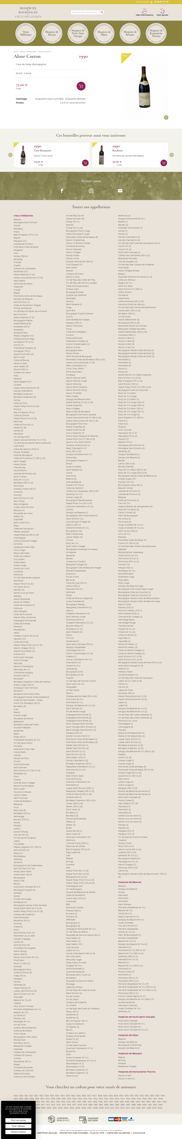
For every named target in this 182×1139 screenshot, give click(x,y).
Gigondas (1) (124, 638)
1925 (68, 1096)
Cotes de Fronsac (22, 624)
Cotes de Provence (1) (128, 500)
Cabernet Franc (125, 690)
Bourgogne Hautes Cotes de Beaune (31, 697)
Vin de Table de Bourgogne (27, 578)
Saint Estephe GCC (23, 382)
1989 (139, 1105)
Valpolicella (123, 298)
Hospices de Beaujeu (130, 1053)
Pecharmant (20, 1040)
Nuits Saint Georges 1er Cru (27, 887)
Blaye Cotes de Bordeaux (78, 412)
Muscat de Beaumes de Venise (80, 892)
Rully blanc (123, 580)
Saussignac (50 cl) (22, 1061)
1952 (53, 1102)
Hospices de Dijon (128, 1035)
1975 (64, 1105)
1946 (139, 1099)
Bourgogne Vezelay (75, 605)
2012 (117, 1108)
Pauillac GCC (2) (126, 482)
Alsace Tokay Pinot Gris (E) (26, 406)
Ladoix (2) (122, 706)
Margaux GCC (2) (126, 834)
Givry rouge (19, 550)
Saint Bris (70, 311)
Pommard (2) (124, 522)
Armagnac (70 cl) (22, 351)
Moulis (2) (123, 372)
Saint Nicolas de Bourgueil (79, 356)
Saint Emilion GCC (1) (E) (130, 657)
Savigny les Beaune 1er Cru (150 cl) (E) (136, 751)
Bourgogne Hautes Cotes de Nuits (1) (136, 350)
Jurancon (18, 492)
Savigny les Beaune (23, 299)
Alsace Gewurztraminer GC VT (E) (30, 440)
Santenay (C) (124, 1012)
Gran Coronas (124, 430)
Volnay (17, 400)
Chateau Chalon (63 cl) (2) (26, 636)
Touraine (18, 746)
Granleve (70, 865)
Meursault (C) (124, 947)
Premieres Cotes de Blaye (26, 247)
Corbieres (18, 572)
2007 (89, 1108)
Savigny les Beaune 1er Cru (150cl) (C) (136, 999)
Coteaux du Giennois (24, 1071)
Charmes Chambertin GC (78, 782)
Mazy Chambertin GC (76, 448)
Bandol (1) (123, 222)
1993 (160, 1105)
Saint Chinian (20, 477)
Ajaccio (69, 611)
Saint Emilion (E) (22, 945)
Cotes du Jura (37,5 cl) (76, 583)
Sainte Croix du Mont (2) (130, 819)
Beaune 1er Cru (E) (22, 1000)
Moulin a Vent (20, 363)
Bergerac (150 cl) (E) (128, 788)
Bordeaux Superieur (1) (77, 1070)
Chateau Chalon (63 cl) (24, 489)
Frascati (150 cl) (73, 911)
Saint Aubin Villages (75, 546)
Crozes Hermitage (22, 899)
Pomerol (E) (19, 1019)
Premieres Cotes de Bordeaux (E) (82, 237)
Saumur (70, 301)
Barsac (121, 461)
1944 (117, 1099)
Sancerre (18, 862)
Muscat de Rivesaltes (76, 819)
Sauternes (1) (72, 1015)
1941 (85, 1099)
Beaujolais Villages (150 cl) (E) (80, 791)
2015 (133, 1108)
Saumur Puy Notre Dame (78, 442)
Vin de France (72, 690)
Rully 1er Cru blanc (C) (128, 399)
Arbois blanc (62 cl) (23, 875)
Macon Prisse (72, 353)
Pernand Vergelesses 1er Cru (27, 1009)
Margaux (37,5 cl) (74, 733)
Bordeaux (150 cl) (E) (23, 483)
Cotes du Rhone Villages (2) (131, 654)
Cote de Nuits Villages (24, 783)
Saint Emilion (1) (21, 850)
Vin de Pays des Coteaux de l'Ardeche (136, 265)
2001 (54, 1108)
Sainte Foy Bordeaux (24, 786)
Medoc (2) (71, 825)
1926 (78, 1096)
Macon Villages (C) (127, 865)
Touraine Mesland (22, 728)
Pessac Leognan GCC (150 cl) (27, 847)
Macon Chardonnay (75, 240)
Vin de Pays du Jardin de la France (30, 311)
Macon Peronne (73, 384)
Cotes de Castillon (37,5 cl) (26, 449)
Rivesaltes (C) (20, 774)
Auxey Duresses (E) (75, 601)
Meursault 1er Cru (74, 589)
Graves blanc (20, 752)
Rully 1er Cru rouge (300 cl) (131, 405)
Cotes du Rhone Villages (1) (131, 650)
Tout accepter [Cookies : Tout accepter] (18, 1120)
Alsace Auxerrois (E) (75, 430)
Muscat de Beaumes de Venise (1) (134, 791)
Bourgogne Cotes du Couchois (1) (134, 592)
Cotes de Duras (21, 642)
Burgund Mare (21, 333)
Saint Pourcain (21, 798)
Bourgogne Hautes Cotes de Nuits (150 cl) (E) (140, 663)
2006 (83, 1108)
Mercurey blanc (73, 957)
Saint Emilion (20, 315)
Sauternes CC (72, 641)
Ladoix (17, 841)
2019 (154, 1108)
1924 (57, 1096)
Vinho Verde (19, 1034)
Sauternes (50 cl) (74, 831)
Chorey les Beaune (23, 308)
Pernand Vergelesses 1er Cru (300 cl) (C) (137, 990)
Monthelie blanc (126, 574)
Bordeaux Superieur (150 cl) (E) (81, 800)
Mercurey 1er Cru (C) (76, 770)
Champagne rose (74, 886)
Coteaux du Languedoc (25, 269)
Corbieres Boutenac (23, 1068)
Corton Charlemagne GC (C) (131, 996)
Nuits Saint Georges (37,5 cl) (79, 644)
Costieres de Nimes (75, 246)
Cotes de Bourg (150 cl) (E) (131, 301)
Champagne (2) (125, 727)
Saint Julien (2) (73, 810)
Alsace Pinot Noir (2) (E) (77, 874)
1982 (101, 1105)
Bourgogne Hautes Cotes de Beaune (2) (137, 476)
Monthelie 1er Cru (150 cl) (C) (132, 950)
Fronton (70, 335)
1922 (36, 1096)
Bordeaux (117, 150)
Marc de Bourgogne (128, 516)
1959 (127, 1102)
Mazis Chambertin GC (76, 366)
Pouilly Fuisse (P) (126, 972)
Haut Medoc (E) (21, 367)
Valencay (18, 859)
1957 (106, 1102)
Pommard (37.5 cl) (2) (128, 562)
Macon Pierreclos (74, 326)
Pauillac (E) (19, 590)
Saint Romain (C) (74, 709)
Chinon (17, 761)
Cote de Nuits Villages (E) (78, 522)
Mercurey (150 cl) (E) (128, 868)
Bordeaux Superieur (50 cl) (79, 764)
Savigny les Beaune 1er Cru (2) (132, 712)
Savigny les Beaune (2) (129, 458)
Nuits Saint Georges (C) (129, 1027)
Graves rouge (20, 715)
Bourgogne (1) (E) (74, 672)
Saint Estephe (20, 611)
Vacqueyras (71, 669)
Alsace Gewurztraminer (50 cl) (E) (82, 421)
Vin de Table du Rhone (77, 932)
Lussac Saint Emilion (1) (129, 739)
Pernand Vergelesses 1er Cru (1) (81, 1061)
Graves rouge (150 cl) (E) (130, 773)
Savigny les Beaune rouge (130, 586)
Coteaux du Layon (22, 373)
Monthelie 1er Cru (74, 703)
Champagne (20, 538)
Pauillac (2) (123, 828)
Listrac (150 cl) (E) (126, 464)
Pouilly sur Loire (21, 569)
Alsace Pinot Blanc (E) (24, 651)
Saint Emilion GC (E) (23, 498)
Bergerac (18, 804)
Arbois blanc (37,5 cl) (76, 898)
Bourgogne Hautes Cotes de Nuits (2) (136, 353)
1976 (69, 1105)
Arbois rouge (20, 565)
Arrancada (71, 901)
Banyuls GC (19, 510)
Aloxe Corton (44, 52)
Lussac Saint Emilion (24, 507)
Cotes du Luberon (22, 556)
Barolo (69, 1030)
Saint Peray (19, 501)
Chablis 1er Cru (73, 666)
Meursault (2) (124, 810)
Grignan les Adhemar (76, 295)
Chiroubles (19, 844)
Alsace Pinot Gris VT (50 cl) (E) (80, 439)
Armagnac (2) (72, 1027)
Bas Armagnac (21, 504)
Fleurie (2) (123, 424)
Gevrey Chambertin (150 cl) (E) (80, 953)
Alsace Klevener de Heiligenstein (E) (135, 507)
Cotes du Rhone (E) (23, 973)
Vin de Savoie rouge (75, 712)
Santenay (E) (20, 985)
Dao (68, 868)
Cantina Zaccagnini (23, 455)
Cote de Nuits (72, 947)
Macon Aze (19, 881)
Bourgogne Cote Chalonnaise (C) (82, 516)
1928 (100, 1096)
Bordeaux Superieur (23, 394)
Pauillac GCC (20, 639)
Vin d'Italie (71, 1005)
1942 (95, 1099)
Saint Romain (20, 768)
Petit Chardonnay (74, 534)
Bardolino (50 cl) (22, 921)
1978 (79, 1105)
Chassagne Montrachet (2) (78, 718)
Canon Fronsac (21, 660)
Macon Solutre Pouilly (76, 390)
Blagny (121, 274)
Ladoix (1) (122, 703)
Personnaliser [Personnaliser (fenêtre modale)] (18, 1132)
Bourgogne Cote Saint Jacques (81, 415)
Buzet (69, 828)
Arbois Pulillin (125, 292)
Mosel (69, 595)
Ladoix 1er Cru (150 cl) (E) (130, 681)
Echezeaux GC (20, 902)
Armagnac (71, 552)
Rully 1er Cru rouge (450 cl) (131, 402)
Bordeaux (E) (20, 706)
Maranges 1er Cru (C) (128, 862)
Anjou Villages (73, 409)
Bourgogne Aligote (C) (129, 859)
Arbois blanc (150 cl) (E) (129, 311)
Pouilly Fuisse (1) (126, 800)
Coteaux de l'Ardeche (76, 1002)
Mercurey (18, 422)
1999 (43, 1108)
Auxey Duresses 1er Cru (77, 1058)
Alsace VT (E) (72, 1039)
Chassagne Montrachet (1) (78, 715)
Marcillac (18, 663)
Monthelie (18, 581)
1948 (160, 1099)
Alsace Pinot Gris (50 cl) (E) (79, 503)
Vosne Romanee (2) (75, 972)
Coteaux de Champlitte (25, 1052)
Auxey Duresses (73, 467)
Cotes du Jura (20, 403)
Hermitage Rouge (127, 623)
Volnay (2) (123, 234)
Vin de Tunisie (72, 996)
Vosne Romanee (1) (75, 969)
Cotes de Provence (23, 614)
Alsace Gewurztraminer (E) (26, 388)
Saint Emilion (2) (74, 993)
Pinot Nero (19, 960)
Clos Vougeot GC (74, 265)
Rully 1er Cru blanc (127, 393)
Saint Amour (72, 1042)
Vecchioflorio (20, 471)
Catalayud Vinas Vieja (24, 749)
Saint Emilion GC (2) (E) (129, 378)
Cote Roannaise (42, 150)
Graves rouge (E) (74, 497)
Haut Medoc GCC (74, 944)
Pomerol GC (124, 565)
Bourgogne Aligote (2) (24, 890)
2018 (149, 1108)
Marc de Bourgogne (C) (129, 935)
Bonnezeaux (19, 856)
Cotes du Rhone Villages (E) (79, 598)
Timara (69, 540)
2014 (128, 1108)
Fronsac (17, 262)
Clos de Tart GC (21, 835)
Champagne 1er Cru (75, 650)
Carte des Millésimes (118, 1133)
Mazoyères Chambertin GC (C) (80, 767)
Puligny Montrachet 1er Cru (131, 219)
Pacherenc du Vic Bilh (24, 936)
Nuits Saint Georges (23, 657)
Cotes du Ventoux (126, 280)
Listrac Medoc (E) (74, 537)
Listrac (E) (18, 942)
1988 (133, 1105)
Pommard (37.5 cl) (75, 620)
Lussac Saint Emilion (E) (25, 991)
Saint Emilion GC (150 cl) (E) (27, 771)
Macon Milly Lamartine (25, 617)
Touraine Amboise (22, 792)
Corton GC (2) (124, 249)
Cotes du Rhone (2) (127, 635)
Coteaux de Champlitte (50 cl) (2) (134, 255)
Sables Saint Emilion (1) (77, 745)
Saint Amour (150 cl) (128, 531)
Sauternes (18, 731)
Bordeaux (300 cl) (126, 314)
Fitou (16, 777)
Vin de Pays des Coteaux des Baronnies (137, 546)
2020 (160, 1108)
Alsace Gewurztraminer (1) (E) (132, 696)
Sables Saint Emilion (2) (77, 748)
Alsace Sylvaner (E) (75, 219)
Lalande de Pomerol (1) (129, 491)
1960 (138, 1102)
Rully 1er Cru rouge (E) (129, 415)
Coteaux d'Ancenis (75, 274)
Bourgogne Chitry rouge (78, 231)
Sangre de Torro (21, 758)
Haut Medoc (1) (73, 938)
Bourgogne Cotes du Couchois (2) (134, 595)
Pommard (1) (124, 519)
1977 (74, 1105)
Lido (68, 856)
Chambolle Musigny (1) (77, 341)
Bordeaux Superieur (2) (77, 1073)
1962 (148, 1102)
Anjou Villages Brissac (129, 271)
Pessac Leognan (21, 532)
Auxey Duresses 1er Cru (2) (131, 528)
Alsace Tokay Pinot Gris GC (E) (28, 911)
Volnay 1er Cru (73, 222)
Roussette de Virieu (23, 513)
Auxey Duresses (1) (75, 1024)
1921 (26, 1096)
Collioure (18, 608)
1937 (42, 1099)
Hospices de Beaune (129, 882)
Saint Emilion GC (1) (75, 751)
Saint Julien (19, 357)
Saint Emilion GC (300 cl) (130, 289)
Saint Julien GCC (22, 523)
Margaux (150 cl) (74, 323)
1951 (43, 1102)
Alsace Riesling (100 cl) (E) (26, 535)
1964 (159, 1102)
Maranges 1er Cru (22, 1022)
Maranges (71, 298)
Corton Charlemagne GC (78, 344)
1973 (53, 1105)
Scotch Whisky (21, 832)
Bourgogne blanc (74, 350)
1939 (64, 1099)
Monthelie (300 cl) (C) (128, 981)
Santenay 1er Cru (74, 494)
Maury (69, 635)
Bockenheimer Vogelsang (130, 552)
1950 (38, 1102)
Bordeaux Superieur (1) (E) (130, 745)
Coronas (18, 924)
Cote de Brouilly (74, 779)
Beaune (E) (71, 479)
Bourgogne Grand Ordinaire (79, 314)
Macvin (69, 693)
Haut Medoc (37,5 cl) (75, 758)
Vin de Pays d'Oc (22, 437)
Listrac (69, 473)
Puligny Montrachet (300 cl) (79, 262)
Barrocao (70, 580)
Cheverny (18, 927)
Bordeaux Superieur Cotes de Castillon (32, 682)
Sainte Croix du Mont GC (78, 736)
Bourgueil (18, 679)
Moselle (122, 755)
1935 (21, 1099)
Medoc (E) (18, 516)
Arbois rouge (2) (126, 785)
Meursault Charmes (127, 1005)
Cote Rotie (19, 446)
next (171, 155)
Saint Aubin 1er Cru (75, 684)
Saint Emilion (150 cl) (128, 384)
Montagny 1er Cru (126, 571)
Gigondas (18, 520)
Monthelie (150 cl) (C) (128, 978)
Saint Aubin (19, 789)
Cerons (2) (123, 687)
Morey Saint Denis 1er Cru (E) (28, 908)
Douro (69, 464)
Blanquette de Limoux (76, 877)
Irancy (69, 329)
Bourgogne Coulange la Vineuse (81, 549)
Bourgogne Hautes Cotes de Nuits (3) (136, 356)
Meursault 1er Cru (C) (128, 960)
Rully (16, 376)
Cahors (17, 829)
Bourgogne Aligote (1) (76, 461)
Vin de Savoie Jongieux (25, 838)
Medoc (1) (70, 822)
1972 (48, 1105)
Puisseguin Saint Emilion (26, 688)
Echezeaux (71, 978)
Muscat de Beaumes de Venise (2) (134, 794)
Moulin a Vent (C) (22, 964)
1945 (128, 1099)
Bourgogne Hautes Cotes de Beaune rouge (139, 601)
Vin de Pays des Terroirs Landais (81, 283)
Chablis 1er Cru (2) (126, 632)
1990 (144, 1105)
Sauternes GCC (21, 272)
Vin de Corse (124, 317)
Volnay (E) (18, 431)
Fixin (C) (70, 638)
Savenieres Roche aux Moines (132, 326)
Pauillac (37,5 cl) (126, 608)
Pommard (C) (124, 969)
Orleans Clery (72, 289)
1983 (106, 1105)
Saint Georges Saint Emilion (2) (81, 730)
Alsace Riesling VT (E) (24, 318)
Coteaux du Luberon (75, 1033)
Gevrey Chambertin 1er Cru (79, 660)
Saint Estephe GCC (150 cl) (130, 418)
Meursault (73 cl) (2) (127, 436)
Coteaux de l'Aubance (24, 915)
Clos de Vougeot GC (128, 262)
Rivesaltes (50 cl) (22, 327)
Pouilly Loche (72, 259)
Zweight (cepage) (22, 939)
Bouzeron (18, 691)
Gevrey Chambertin (23, 391)
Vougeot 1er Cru (73, 966)
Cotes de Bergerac (23, 801)
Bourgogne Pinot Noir (77, 424)
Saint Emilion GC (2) (75, 755)
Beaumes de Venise (75, 846)
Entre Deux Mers (74, 372)
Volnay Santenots (126, 1002)
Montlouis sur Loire (127, 721)
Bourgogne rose (74, 531)
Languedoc (71, 687)
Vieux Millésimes (28, 52)
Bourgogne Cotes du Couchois (133, 390)
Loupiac (17, 385)
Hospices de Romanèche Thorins (136, 1072)
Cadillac (17, 1003)
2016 (138, 1108)
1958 (116, 1102)
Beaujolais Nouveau (127, 259)
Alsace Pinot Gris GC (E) (25, 419)
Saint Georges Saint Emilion (79, 724)
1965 (165, 1102)
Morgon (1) (123, 439)
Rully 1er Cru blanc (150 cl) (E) (132, 470)
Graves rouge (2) (126, 764)
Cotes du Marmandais (24, 1077)
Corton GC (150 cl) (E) (128, 543)
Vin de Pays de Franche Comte (81, 681)
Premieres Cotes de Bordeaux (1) (81, 739)
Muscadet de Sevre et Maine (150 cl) (83, 935)
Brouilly (17, 409)
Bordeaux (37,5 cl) (22, 813)
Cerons (17, 982)
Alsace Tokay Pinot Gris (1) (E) (80, 880)
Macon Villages (73, 252)
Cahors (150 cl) (73, 586)
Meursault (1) (124, 807)
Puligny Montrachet (75, 1036)
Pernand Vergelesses (76, 571)
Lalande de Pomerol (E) (25, 474)
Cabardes (18, 1049)
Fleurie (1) (122, 421)
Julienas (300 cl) (73, 797)
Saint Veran (71, 268)
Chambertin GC (73, 663)
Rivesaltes (18, 330)
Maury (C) (18, 853)
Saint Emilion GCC (75, 519)
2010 (107, 1108)
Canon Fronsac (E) (127, 513)
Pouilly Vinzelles (21, 452)
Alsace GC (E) (20, 428)
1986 (122, 1105)
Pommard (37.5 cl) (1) (128, 559)
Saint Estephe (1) (74, 304)
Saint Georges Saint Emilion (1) (81, 727)
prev (10, 155)
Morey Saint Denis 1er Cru (26, 957)
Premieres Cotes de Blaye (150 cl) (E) (135, 770)
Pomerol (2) (71, 917)
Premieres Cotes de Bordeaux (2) (82, 742)
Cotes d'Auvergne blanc (77, 286)
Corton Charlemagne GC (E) (79, 654)
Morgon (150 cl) (125, 568)
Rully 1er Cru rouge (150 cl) (131, 412)
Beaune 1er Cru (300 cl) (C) (131, 953)
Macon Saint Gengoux (76, 387)
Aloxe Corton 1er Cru (128, 556)
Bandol (69, 559)
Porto (16, 930)
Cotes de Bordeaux (23, 1031)
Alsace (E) (18, 287)
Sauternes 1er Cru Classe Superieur (135, 375)
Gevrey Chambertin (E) (77, 761)
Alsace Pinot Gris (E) (23, 584)
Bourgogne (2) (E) (74, 675)
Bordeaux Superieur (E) (25, 397)
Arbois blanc (20, 562)
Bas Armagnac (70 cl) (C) (78, 849)
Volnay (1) (122, 231)
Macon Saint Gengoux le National (82, 436)
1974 (58, 1105)
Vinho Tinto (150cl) (75, 369)
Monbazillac (19, 630)
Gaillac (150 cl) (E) (74, 804)
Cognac (69, 678)
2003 (66, 1108)
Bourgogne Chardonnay (130, 1045)
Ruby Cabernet (73, 852)
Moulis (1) (122, 369)
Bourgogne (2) (73, 926)
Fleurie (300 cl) (21, 370)
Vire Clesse (123, 268)
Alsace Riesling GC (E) (24, 275)
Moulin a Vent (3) (126, 344)
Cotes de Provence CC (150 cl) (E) (29, 458)
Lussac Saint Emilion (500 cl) (80, 788)
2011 (112, 1108)
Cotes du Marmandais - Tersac (28, 700)
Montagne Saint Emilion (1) (131, 445)
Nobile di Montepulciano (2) (131, 736)
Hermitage (19, 817)
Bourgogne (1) (73, 923)
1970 (38, 1105)
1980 (90, 1105)
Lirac (16, 709)
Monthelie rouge (126, 577)
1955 (84, 1102)
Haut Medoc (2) (73, 941)
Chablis (17, 266)
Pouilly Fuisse (72, 255)
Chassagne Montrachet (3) (78, 721)
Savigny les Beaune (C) (77, 513)
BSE (68, 905)
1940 (74, 1099)
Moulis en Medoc (22, 602)
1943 (106, 1099)
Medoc (17, 293)
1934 (163, 1096)
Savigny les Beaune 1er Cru (79, 454)
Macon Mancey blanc (76, 378)
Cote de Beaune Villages (77, 320)
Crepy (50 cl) (20, 976)
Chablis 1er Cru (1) (126, 629)
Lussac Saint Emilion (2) (129, 742)
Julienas (17, 967)
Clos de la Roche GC (128, 926)
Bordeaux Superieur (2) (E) (131, 748)
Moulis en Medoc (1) (127, 644)
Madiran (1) (123, 669)
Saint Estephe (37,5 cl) (128, 614)
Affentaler (71, 920)
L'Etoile (17, 755)
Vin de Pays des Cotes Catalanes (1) (135, 715)
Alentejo (18, 893)
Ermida (69, 862)
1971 (43, 1105)
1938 (53, 1099)
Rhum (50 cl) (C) (126, 846)
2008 (95, 1108)
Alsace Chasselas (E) (75, 427)
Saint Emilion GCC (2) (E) (130, 660)
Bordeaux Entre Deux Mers (26, 694)
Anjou (16, 232)
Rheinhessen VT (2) (75, 1067)
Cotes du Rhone (21, 415)
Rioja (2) (122, 427)
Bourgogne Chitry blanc (25, 1037)
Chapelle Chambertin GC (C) (79, 623)
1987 (128, 1105)
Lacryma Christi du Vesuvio (131, 304)
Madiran (18, 379)
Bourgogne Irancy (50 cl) (130, 485)
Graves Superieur (74, 405)
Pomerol (18, 627)
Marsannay (71, 458)
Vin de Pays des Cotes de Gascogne (135, 678)
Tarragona (123, 295)
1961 (143, 1102)
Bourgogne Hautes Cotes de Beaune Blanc (139, 598)
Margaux (18, 979)
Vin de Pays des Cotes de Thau (80, 280)
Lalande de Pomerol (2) (129, 494)
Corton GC (19, 345)
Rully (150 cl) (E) (73, 451)
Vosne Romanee (21, 764)
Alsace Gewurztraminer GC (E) (28, 278)
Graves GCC (19, 654)
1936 (32, 1099)
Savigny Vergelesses (76, 647)
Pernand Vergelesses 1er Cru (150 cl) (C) (137, 987)
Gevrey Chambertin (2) (129, 240)
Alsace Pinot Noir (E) (24, 354)
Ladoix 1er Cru (72, 950)
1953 (63, 1102)
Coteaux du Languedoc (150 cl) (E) (82, 491)
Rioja (16, 526)
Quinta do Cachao (74, 908)
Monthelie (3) (124, 366)
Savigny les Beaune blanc (78, 399)
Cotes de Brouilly (74, 338)
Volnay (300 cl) (21, 256)
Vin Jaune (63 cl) (22, 587)
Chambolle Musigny (23, 673)
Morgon (17, 826)
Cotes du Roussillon (75, 895)
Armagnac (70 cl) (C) (24, 342)
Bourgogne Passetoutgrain (79, 500)
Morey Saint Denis (22, 872)
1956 (95, 1102)
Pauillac (70, 225)
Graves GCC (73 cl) (75, 485)
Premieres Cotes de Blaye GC (132, 540)
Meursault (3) (124, 813)
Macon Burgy (20, 951)
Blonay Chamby (126, 467)
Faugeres (18, 250)
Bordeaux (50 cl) (21, 1043)
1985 (117, 1105)
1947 (150, 1099)
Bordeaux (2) (72, 816)
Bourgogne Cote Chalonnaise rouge (135, 589)
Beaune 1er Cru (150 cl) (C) (130, 966)
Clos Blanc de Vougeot (25, 948)
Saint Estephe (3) (74, 632)
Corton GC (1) (124, 246)
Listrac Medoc (20, 795)
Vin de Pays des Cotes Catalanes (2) (135, 718)
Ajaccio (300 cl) (73, 525)
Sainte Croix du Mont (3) (130, 822)
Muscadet (18, 997)
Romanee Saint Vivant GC (78, 975)
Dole (68, 1054)
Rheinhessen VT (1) (75, 1064)
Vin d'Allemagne (74, 889)
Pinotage (70, 984)
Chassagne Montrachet (25, 621)
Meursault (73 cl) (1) (127, 433)
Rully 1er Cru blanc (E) (128, 510)
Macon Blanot (20, 954)
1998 (37, 1108)
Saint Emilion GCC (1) (24, 994)
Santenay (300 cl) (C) (128, 957)
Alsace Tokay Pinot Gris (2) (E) (80, 883)
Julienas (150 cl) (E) (127, 852)
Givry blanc (19, 559)
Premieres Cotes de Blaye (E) (132, 767)
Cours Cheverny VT (75, 433)
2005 (77, 1108)
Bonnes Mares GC (74, 626)
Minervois (18, 575)
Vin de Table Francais (76, 1045)
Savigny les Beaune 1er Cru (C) (80, 706)
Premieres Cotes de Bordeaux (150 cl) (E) (85, 360)
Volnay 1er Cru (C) (126, 932)
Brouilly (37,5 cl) (21, 820)
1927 (89, 1096)
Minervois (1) (72, 1076)
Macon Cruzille (73, 347)
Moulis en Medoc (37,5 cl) (130, 611)
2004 (71, 1108)
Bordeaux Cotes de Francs (26, 725)
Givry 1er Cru (124, 534)
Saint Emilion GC (22, 302)
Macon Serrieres (21, 553)
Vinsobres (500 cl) (126, 335)
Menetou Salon (125, 672)
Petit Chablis (72, 396)
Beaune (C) (123, 963)
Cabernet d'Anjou (74, 987)
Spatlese (122, 549)
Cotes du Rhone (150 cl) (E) (79, 794)
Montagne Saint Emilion (25, 223)
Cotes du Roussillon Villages (27, 305)
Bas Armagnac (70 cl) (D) (26, 235)
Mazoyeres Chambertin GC (79, 608)
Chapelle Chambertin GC (78, 614)
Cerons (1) (123, 684)
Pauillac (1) (123, 825)
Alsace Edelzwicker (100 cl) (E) (132, 332)
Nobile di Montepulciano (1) (131, 733)
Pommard (19, 486)
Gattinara (70, 592)
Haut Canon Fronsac (23, 1006)
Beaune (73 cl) (125, 442)
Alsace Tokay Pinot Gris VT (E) (28, 645)
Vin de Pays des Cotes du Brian (81, 990)
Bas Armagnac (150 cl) (77, 1021)
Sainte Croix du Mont (24, 593)
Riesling (122, 537)
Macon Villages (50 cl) (24, 648)
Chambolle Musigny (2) (25, 348)
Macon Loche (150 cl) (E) (129, 849)
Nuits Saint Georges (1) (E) (130, 666)
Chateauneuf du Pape (24, 339)
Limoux (17, 1058)
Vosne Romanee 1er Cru (77, 528)
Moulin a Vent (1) (126, 338)
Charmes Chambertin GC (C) (80, 507)
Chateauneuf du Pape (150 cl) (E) (81, 696)
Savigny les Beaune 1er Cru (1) (132, 709)
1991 (150, 1105)
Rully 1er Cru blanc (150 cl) (130, 409)
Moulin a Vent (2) (126, 341)
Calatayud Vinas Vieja (24, 547)
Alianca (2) (71, 476)
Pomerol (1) (71, 914)
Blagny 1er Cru (125, 283)
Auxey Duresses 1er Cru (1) (130, 525)
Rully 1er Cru (72, 543)
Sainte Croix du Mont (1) (129, 816)
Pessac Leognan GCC (24, 336)
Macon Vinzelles (73, 393)
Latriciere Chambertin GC (78, 837)
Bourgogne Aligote (23, 321)
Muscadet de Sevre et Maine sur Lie (135, 277)
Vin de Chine (20, 1025)
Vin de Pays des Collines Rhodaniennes (137, 307)
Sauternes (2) (72, 1018)
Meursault (18, 434)
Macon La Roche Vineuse (78, 243)
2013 (122, 1108)
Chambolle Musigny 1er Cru (27, 740)
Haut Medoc (19, 281)
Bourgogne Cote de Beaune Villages (83, 568)
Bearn (16, 734)
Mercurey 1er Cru (22, 670)
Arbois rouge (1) (125, 782)
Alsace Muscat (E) (22, 988)
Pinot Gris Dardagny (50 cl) (27, 703)
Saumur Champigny (23, 666)
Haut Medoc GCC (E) (128, 804)
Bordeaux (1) (72, 813)
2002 (60, 1108)
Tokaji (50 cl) (20, 737)
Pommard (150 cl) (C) (128, 993)
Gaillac (17, 896)
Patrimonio (123, 779)
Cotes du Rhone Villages (25, 541)
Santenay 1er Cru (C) (128, 856)
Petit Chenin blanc (75, 776)
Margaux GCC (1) (126, 831)
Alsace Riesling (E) (22, 324)
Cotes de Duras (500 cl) (77, 843)
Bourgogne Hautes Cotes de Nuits (30, 905)
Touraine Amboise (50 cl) (78, 445)
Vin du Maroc (72, 999)
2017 (144, 1108)
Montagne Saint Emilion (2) (131, 448)
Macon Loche (124, 605)
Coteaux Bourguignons (25, 1028)
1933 (152, 1096)
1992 (155, 1105)
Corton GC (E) (125, 758)
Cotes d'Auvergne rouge (77, 234)
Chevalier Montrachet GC (130, 228)
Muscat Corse (124, 843)
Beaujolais (19, 722)
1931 (132, 1096)
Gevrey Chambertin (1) (129, 237)
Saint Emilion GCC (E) (24, 869)
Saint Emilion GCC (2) (24, 933)
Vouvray (18, 495)
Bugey (17, 1065)
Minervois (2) (124, 216)
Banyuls (122, 497)
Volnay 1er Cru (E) (74, 228)
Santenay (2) (124, 451)
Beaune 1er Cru (21, 1013)
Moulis (17, 823)
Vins (16, 52)
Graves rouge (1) (126, 761)
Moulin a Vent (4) (126, 347)
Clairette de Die (125, 626)
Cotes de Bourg (21, 360)
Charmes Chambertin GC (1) (79, 1048)
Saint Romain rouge (75, 617)
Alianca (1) (71, 574)
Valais (16, 633)
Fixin (16, 253)
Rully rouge (123, 583)
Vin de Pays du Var (75, 216)
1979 (85, 1105)
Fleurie (17, 226)
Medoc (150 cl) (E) (74, 807)
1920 (16, 1096)
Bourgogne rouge (75, 292)
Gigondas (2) (124, 641)
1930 (121, 1096)
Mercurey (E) (20, 810)
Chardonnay (19, 468)
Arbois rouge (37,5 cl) (24, 685)
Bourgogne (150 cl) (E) (129, 323)
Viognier (122, 840)
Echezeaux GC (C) (74, 629)
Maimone (70, 840)
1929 (110, 1096)
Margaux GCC (20, 241)
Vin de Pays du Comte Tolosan (132, 837)
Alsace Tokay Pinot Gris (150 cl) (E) (134, 387)
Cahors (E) (123, 871)
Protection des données (74, 1133)
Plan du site (97, 1133)
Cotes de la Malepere (76, 332)
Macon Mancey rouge (76, 381)
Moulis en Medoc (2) (128, 647)
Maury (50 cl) (72, 1012)
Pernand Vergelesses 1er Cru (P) (133, 984)
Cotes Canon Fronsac (76, 963)
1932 (142, 1096)
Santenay (18, 259)
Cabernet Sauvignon (23, 529)
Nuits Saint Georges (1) (129, 252)
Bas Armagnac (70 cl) (24, 412)
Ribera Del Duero (22, 1074)
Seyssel (69, 271)
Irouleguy (70, 375)
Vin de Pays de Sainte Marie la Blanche (32, 443)
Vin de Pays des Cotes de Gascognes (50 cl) (139, 243)
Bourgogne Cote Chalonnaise (28, 866)
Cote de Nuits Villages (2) (130, 617)
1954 (74, 1102)
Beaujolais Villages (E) (76, 565)
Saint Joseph (20, 461)
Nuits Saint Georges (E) (129, 797)
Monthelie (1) (124, 360)
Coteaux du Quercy (23, 1055)
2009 (101, 1108)
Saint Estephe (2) (74, 470)
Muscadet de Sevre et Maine (79, 981)
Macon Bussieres (22, 599)
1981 (96, 1105)
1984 (112, 1105)
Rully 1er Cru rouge (127, 396)
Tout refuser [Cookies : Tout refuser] (18, 1126)
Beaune (17, 220)
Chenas (17, 780)
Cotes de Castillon (74, 488)
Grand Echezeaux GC (128, 675)
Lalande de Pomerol (23, 244)
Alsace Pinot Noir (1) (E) (77, 871)
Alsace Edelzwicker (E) (129, 320)
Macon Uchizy (73, 277)
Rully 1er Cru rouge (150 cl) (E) (132, 473)
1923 (47, 1096)
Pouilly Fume (72, 577)
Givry (16, 807)
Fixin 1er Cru (124, 503)
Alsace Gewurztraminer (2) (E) (132, 699)
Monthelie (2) (124, 363)
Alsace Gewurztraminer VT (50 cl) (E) (83, 418)
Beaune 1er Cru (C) (127, 941)
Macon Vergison (74, 249)
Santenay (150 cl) (126, 693)
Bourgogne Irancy (22, 970)
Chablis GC (71, 657)
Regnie (17, 238)
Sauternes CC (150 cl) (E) (130, 776)
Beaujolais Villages (23, 1046)
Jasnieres (70, 556)
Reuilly (17, 884)
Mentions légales (47, 1133)
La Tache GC (20, 1016)
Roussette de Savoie (23, 719)
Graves (17, 290)
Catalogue (139, 1133)
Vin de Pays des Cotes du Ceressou (83, 1009)
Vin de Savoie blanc (23, 743)
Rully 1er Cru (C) (21, 480)
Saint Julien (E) (73, 834)
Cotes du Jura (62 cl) (23, 425)
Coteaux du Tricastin (76, 562)
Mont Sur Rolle (125, 286)
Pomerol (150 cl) (21, 676)
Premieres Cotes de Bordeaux (28, 296)
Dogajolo (70, 773)
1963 (154, 1102)
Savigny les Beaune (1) (129, 454)
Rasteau (17, 596)
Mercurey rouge (73, 960)
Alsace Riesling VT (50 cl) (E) (79, 402)
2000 (49, 1108)
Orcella (69, 510)
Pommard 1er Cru (74, 699)
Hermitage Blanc (126, 620)
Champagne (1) (125, 724)
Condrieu (18, 544)
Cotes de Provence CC (24, 605)
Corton (69, 317)
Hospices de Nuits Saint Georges (136, 1017)
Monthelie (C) (72, 785)
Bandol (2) (123, 225)
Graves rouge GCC (127, 479)
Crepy (69, 307)
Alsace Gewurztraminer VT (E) (80, 363)
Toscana (122, 730)
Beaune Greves (125, 488)
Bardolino (71, 1051)
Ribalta (69, 859)
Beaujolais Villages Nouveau (131, 329)
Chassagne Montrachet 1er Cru (81, 929)
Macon (17, 712)
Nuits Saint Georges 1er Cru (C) (133, 1030)
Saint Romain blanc (23, 284)
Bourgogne (19, 878)
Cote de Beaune (73, 482)
